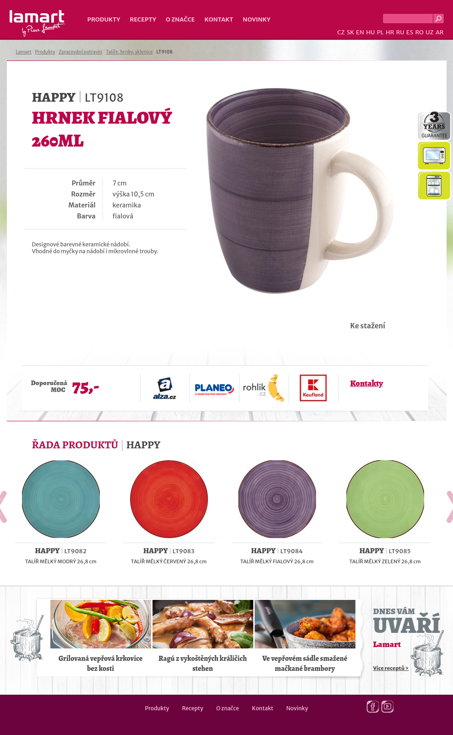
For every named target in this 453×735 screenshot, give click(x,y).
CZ (340, 32)
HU (370, 32)
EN (360, 32)
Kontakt (218, 19)
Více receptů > (391, 668)
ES (409, 32)
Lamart (37, 23)
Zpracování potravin (80, 52)
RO (419, 32)
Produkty (103, 19)
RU (400, 32)
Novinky (256, 19)
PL (380, 32)
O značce (180, 19)
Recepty (143, 19)
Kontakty (366, 383)
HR (390, 32)
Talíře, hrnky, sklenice (129, 52)
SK (350, 32)
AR (440, 32)
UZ (429, 32)
